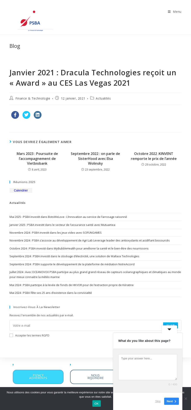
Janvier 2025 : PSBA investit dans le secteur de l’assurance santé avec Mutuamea (62, 225)
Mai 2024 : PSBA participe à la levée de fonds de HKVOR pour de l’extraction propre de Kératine (72, 285)
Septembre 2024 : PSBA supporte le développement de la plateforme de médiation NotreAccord (72, 264)
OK (97, 403)
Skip (158, 401)
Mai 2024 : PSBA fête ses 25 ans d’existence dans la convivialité (51, 293)
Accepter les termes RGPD (29, 335)
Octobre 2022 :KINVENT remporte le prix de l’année (154, 156)
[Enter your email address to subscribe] (95, 325)
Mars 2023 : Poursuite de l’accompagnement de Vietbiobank (37, 158)
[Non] (185, 398)
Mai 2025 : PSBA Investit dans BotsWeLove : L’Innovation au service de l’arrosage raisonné (68, 217)
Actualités (103, 98)
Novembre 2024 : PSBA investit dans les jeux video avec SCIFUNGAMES (56, 233)
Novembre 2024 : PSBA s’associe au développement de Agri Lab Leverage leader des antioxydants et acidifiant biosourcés (90, 240)
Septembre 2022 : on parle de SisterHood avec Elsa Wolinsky (95, 158)
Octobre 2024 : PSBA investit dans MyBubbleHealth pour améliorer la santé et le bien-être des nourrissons (79, 248)
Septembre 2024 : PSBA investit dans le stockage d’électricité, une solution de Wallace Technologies (74, 256)
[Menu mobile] (174, 12)
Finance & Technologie (32, 98)
